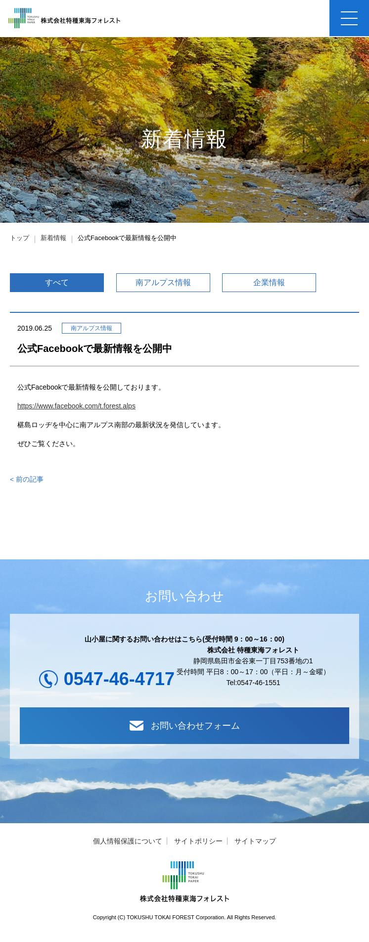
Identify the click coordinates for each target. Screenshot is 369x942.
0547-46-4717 (119, 680)
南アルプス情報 (163, 283)
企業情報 (269, 283)
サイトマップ (255, 845)
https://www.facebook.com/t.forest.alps (76, 407)
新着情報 (53, 238)
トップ (19, 238)
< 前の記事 (27, 481)
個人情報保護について (127, 845)
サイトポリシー (198, 845)
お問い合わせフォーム (185, 728)
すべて (57, 283)
